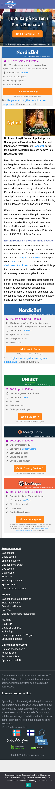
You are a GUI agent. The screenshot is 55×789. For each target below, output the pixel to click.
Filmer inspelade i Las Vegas (17, 635)
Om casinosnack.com (13, 649)
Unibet (25, 397)
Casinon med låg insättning (16, 599)
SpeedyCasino (29, 449)
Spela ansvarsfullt (11, 660)
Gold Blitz (7, 624)
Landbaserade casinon (14, 588)
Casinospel (8, 553)
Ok (28, 785)
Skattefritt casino (11, 560)
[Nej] (51, 780)
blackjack (23, 257)
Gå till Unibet (30, 417)
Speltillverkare (9, 584)
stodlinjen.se (30, 44)
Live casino (8, 568)
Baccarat (39, 146)
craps (12, 261)
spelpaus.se (8, 104)
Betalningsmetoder (12, 580)
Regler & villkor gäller (43, 56)
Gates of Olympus (11, 627)
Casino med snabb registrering (18, 613)
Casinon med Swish (12, 564)
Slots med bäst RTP (12, 602)
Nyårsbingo (8, 631)
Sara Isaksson (44, 44)
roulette (37, 257)
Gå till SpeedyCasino (30, 468)
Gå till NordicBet (27, 34)
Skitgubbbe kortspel (12, 638)
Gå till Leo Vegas (30, 519)
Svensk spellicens (11, 606)
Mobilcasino (8, 572)
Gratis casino (9, 556)
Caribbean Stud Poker (16, 265)
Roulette (6, 610)
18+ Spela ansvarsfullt (30, 56)
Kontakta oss (9, 652)
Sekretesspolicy (10, 656)
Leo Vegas (27, 500)
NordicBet (24, 72)
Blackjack (7, 576)
